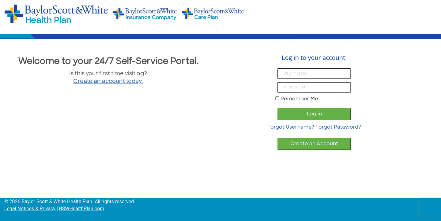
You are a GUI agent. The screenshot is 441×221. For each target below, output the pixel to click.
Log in (314, 114)
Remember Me (299, 99)
